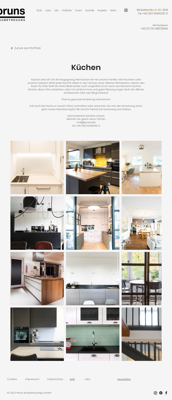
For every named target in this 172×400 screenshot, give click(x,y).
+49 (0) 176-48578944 (154, 29)
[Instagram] (155, 393)
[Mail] (126, 10)
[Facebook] (166, 393)
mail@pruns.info (86, 122)
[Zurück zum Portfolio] (25, 48)
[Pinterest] (161, 393)
